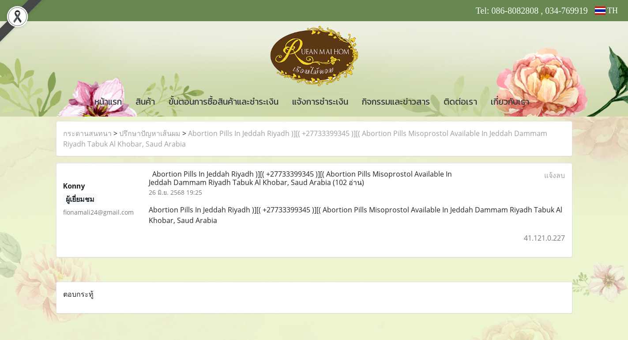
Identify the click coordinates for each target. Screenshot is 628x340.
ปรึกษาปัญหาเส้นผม (150, 133)
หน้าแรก (108, 101)
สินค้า (145, 101)
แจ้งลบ (554, 175)
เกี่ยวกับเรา (510, 101)
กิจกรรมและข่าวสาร (396, 101)
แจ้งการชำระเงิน (320, 101)
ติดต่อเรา (460, 101)
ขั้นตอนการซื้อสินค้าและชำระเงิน (223, 101)
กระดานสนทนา (87, 133)
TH (606, 10)
